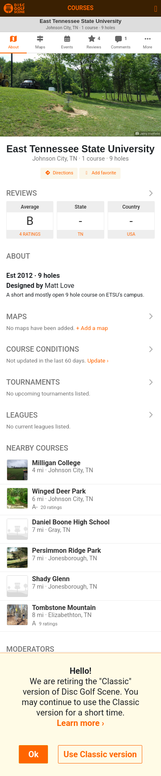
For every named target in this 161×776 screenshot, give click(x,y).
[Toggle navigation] (156, 8)
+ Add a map (92, 328)
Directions (59, 173)
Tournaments (80, 382)
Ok (33, 754)
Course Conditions (80, 349)
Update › (97, 360)
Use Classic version (100, 754)
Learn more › (80, 723)
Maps (80, 316)
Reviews (80, 193)
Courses (80, 8)
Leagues (80, 415)
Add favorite (100, 173)
